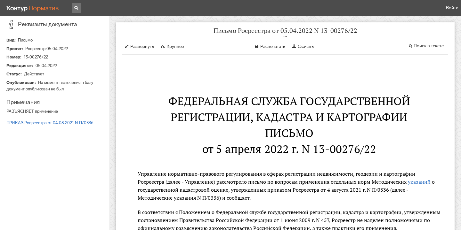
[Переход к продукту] (32, 8)
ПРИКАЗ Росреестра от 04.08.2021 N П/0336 (49, 122)
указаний (419, 181)
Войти (452, 8)
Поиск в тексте (429, 46)
